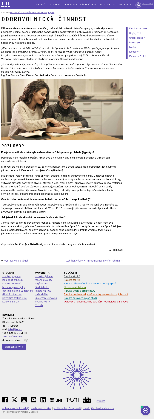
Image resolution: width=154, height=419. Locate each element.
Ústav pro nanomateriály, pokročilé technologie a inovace (96, 301)
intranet (101, 400)
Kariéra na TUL (136, 56)
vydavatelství (42, 301)
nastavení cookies (41, 408)
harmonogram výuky (13, 287)
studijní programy (11, 276)
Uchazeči (41, 4)
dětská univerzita (12, 294)
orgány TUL (41, 283)
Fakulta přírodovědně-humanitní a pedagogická (32, 12)
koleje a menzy (10, 301)
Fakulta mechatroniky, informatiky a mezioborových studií (96, 294)
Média (132, 47)
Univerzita (125, 4)
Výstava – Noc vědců (16, 260)
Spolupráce (107, 4)
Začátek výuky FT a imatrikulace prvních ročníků (93, 260)
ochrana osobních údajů (15, 408)
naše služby (41, 294)
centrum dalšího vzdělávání (17, 290)
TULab (39, 305)
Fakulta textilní (72, 279)
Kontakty (134, 51)
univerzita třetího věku (14, 297)
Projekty (133, 42)
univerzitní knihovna (46, 297)
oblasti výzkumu (44, 276)
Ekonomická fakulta (75, 287)
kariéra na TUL (43, 290)
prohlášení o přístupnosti (67, 408)
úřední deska (42, 287)
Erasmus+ (71, 4)
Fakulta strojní (72, 276)
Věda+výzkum (88, 4)
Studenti (56, 4)
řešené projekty (43, 279)
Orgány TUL (135, 33)
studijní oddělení (11, 283)
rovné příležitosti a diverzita (98, 408)
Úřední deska (136, 37)
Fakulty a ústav (137, 28)
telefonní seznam (12, 336)
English (147, 4)
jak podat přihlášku (12, 279)
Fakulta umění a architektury (79, 290)
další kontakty (13, 346)
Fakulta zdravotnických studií (80, 297)
